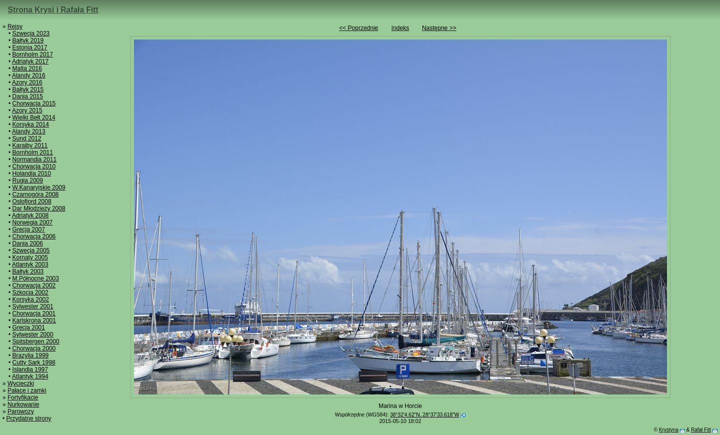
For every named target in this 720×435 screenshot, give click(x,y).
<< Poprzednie (358, 28)
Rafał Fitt (701, 429)
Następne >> (439, 28)
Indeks (400, 28)
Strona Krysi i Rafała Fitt (53, 10)
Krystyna (668, 429)
